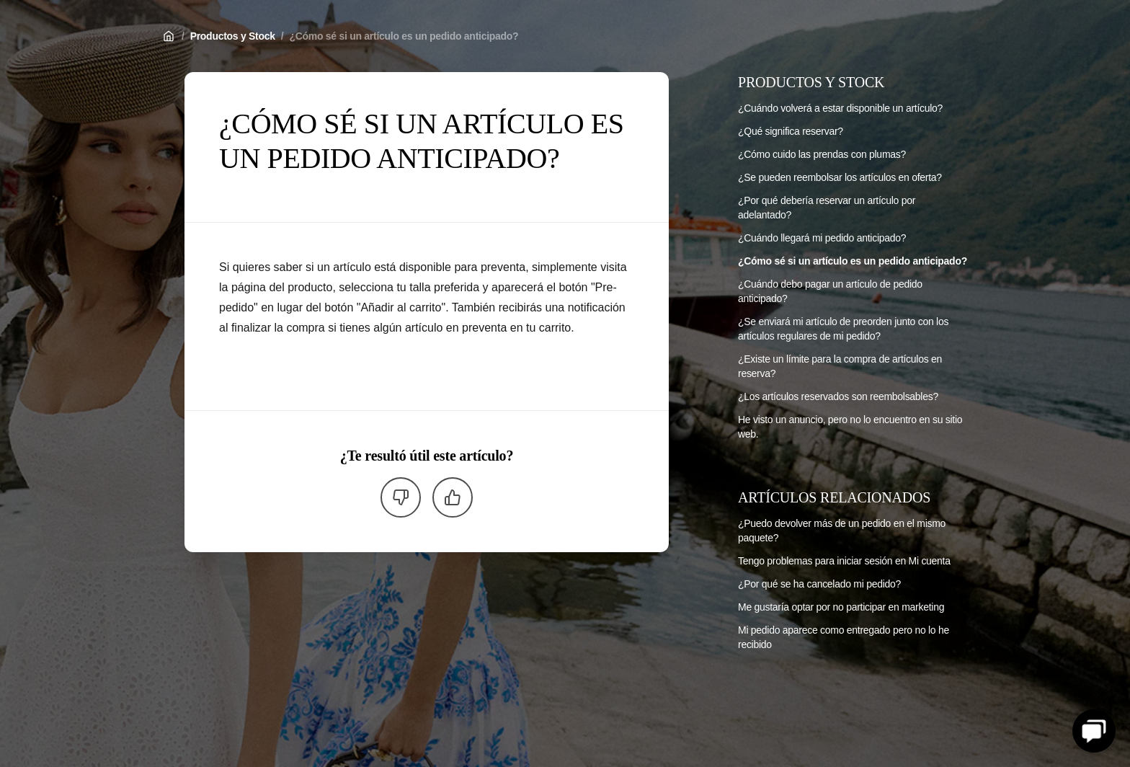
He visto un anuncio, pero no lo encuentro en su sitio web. (850, 427)
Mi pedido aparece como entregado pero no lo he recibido (843, 637)
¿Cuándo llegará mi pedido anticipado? (822, 238)
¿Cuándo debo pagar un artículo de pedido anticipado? (830, 291)
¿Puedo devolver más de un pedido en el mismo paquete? (842, 531)
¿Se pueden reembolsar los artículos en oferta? (840, 177)
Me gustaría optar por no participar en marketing (841, 607)
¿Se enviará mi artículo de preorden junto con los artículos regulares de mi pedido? (843, 329)
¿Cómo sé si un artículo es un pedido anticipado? (403, 36)
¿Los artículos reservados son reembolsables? (838, 396)
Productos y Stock (232, 36)
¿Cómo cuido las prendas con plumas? (822, 154)
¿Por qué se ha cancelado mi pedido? (819, 584)
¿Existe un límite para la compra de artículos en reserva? (840, 366)
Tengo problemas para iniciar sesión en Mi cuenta (844, 561)
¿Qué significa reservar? (790, 131)
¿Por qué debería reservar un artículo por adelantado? (826, 208)
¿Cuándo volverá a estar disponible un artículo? (840, 108)
